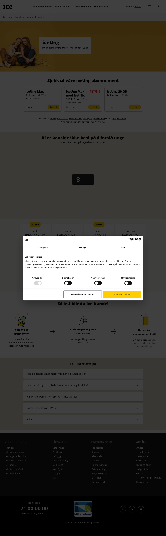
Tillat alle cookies (122, 294)
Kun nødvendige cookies (83, 294)
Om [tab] (123, 247)
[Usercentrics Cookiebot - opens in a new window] (129, 240)
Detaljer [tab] (83, 247)
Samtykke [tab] (43, 247)
